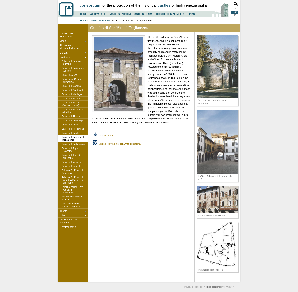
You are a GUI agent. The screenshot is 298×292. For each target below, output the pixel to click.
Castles (114, 13)
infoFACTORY (228, 287)
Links (191, 14)
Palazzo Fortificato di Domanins (72, 171)
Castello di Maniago (72, 94)
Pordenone (105, 20)
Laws (149, 14)
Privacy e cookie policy (194, 287)
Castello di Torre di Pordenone (71, 156)
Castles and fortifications (66, 35)
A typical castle (68, 227)
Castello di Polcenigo (72, 120)
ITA (234, 9)
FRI (235, 15)
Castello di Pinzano (71, 116)
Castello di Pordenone (73, 129)
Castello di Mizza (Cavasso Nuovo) (70, 104)
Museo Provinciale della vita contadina (120, 143)
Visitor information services (69, 221)
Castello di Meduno (71, 98)
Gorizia (63, 52)
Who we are (98, 14)
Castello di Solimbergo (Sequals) (73, 69)
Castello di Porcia (70, 124)
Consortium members (170, 14)
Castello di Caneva (71, 86)
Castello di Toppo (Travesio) (70, 149)
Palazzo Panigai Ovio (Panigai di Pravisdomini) (72, 190)
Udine (63, 215)
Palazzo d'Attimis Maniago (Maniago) (71, 205)
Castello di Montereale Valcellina (73, 111)
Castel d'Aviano (69, 75)
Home (83, 14)
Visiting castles (133, 14)
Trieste (63, 210)
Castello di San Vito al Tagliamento (73, 138)
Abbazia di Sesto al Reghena (71, 62)
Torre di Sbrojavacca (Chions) (72, 198)
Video (63, 40)
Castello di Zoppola (71, 166)
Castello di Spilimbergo (73, 144)
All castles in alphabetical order (69, 47)
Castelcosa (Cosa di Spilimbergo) (72, 80)
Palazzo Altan (106, 135)
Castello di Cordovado (73, 90)
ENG (234, 12)
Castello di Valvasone (72, 162)
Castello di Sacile (70, 133)
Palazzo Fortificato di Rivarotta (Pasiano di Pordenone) (72, 180)
